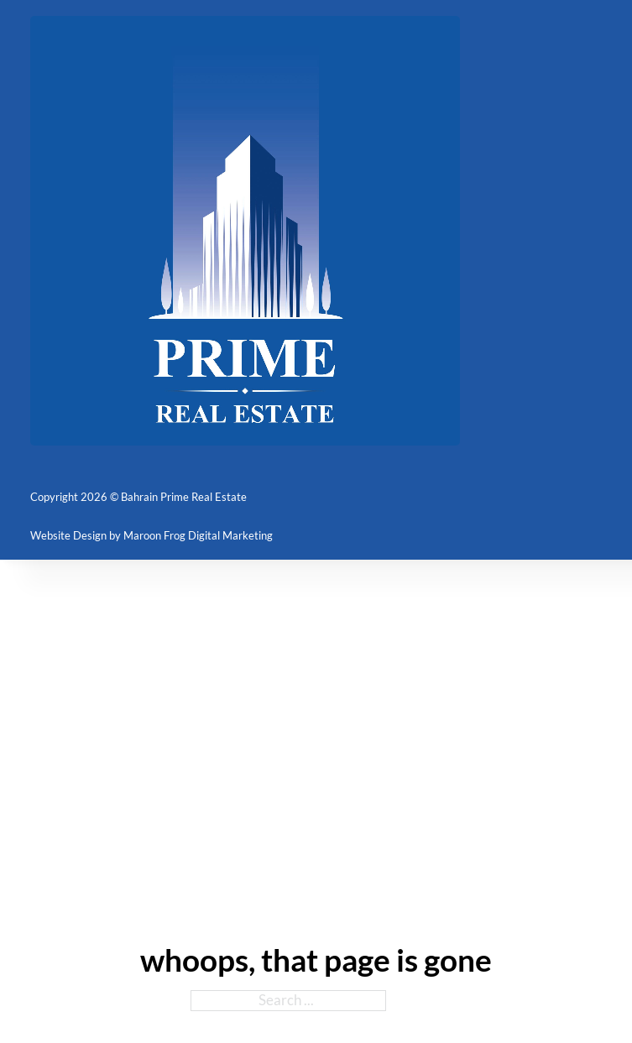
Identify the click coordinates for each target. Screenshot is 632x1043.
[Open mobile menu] (591, 230)
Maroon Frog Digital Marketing (198, 535)
